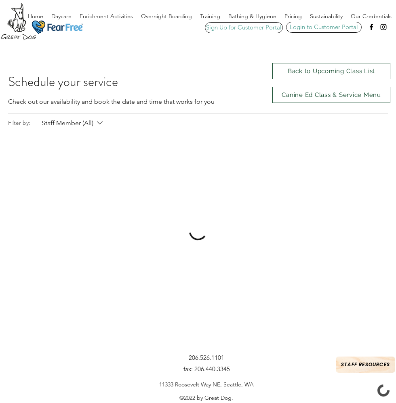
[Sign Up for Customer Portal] (244, 27)
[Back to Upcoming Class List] (331, 71)
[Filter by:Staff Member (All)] (73, 123)
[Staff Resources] (365, 365)
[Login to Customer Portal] (324, 27)
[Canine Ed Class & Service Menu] (331, 95)
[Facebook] (371, 27)
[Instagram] (383, 27)
